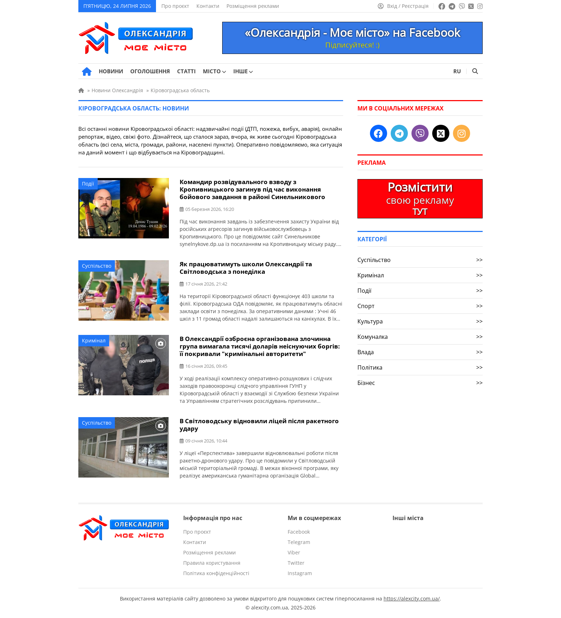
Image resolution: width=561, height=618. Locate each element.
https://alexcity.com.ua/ (412, 598)
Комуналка (420, 336)
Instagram (300, 573)
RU (457, 71)
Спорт (420, 306)
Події (88, 183)
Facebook (299, 531)
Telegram (299, 542)
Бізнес (420, 383)
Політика (420, 367)
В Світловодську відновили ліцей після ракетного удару (259, 424)
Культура (420, 321)
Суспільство (96, 265)
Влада (420, 352)
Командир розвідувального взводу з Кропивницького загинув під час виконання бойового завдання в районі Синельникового (252, 189)
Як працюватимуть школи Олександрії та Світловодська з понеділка (246, 268)
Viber (294, 552)
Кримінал (94, 340)
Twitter (296, 562)
